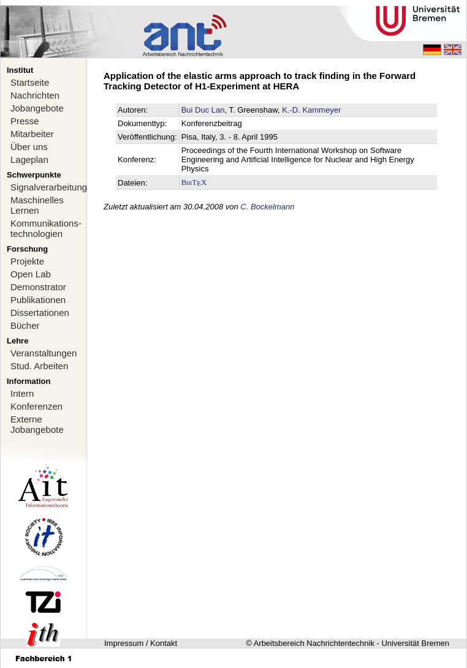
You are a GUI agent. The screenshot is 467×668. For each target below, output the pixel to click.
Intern (22, 393)
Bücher (25, 325)
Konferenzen (36, 406)
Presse (24, 121)
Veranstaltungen (43, 353)
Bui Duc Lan (203, 109)
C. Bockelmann (267, 206)
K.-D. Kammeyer (311, 109)
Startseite (29, 82)
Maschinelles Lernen (37, 205)
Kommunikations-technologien (46, 228)
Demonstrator (38, 287)
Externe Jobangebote (37, 424)
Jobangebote (37, 108)
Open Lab (30, 274)
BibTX (194, 182)
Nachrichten (34, 95)
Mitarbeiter (32, 134)
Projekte (27, 261)
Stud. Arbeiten (39, 366)
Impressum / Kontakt (140, 643)
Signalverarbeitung (48, 187)
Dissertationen (39, 312)
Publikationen (38, 300)
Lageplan (29, 159)
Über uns (29, 146)
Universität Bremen (415, 643)
